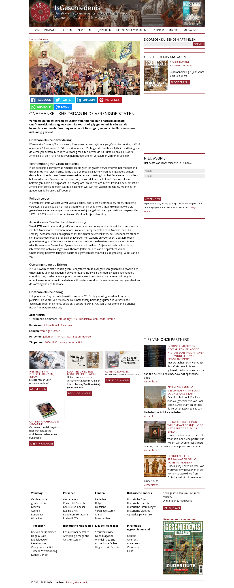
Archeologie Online (106, 543)
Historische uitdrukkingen (141, 507)
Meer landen (102, 518)
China (98, 514)
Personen (84, 30)
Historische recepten (139, 503)
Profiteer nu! (180, 82)
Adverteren (133, 543)
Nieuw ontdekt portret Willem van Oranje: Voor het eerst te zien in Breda (185, 426)
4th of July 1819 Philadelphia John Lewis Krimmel (87, 319)
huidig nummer (180, 61)
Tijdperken (103, 30)
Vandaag (50, 30)
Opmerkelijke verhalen (140, 514)
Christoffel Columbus (75, 503)
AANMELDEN (38, 389)
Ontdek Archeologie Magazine (44, 423)
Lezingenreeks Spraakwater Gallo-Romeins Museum (182, 459)
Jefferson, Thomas (54, 336)
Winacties (36, 518)
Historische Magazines (78, 525)
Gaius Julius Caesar (74, 507)
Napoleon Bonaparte (75, 514)
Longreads (37, 514)
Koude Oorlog (39, 554)
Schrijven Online (104, 532)
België (98, 503)
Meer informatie (41, 443)
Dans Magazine (104, 535)
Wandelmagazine (105, 539)
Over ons (132, 539)
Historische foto (136, 499)
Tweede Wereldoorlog (44, 551)
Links (130, 551)
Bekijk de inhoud (79, 393)
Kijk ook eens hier (106, 525)
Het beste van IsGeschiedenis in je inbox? (42, 374)
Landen (66, 30)
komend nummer (182, 65)
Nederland (101, 499)
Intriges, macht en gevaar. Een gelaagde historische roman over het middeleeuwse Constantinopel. (185, 352)
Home (37, 30)
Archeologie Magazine (76, 535)
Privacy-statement (76, 582)
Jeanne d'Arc (70, 510)
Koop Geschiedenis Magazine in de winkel (82, 373)
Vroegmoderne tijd (42, 547)
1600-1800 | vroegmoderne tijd (63, 342)
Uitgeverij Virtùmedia (107, 547)
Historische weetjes (138, 510)
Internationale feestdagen (59, 325)
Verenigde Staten (50, 331)
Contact (131, 535)
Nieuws (43, 39)
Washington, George (79, 336)
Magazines (191, 30)
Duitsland (100, 507)
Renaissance (38, 543)
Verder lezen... (152, 381)
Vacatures (133, 547)
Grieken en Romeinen (43, 532)
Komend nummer (117, 371)
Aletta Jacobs (70, 499)
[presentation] (171, 186)
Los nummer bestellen (76, 532)
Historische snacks (165, 30)
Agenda (35, 510)
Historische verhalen (131, 30)
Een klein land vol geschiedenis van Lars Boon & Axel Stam (183, 390)
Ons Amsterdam (72, 539)
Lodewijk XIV (70, 518)
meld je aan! (172, 508)
